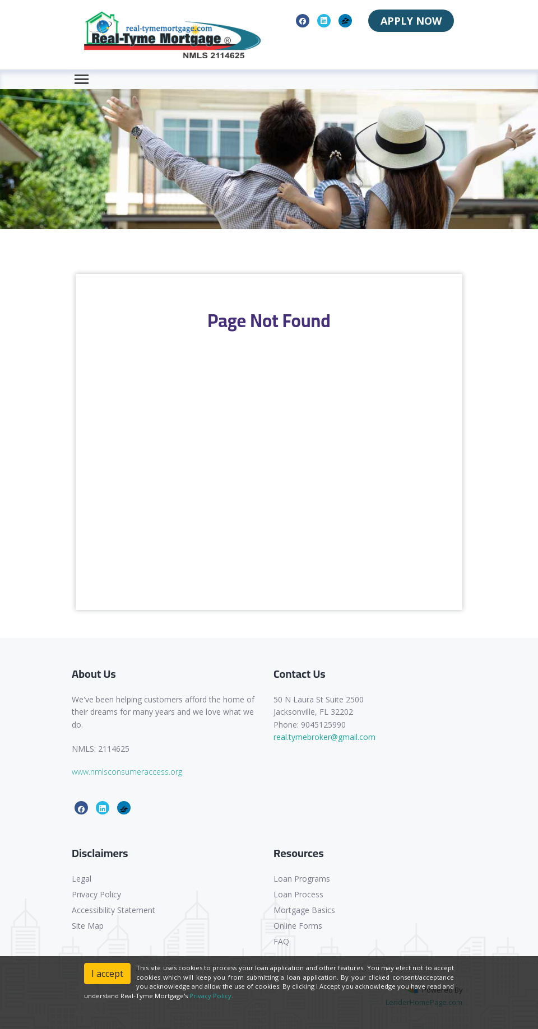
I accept (107, 973)
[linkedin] (324, 20)
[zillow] (345, 20)
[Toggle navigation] (81, 79)
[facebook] (302, 20)
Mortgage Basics (304, 910)
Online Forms (297, 925)
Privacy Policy (96, 894)
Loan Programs (301, 878)
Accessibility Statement (113, 910)
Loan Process (298, 894)
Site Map (88, 925)
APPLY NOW (411, 20)
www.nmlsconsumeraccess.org (127, 771)
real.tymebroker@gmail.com (324, 737)
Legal (81, 878)
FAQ (281, 941)
